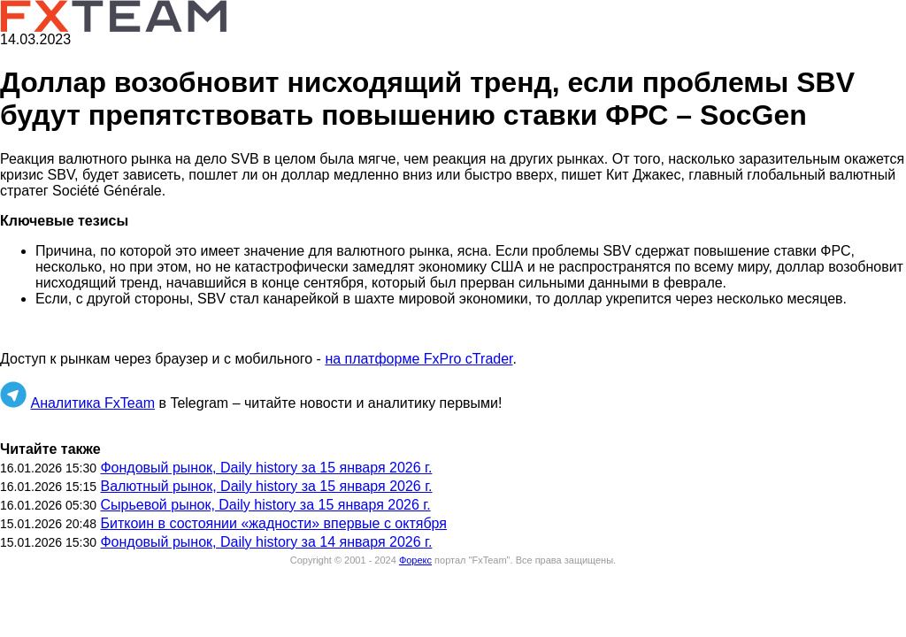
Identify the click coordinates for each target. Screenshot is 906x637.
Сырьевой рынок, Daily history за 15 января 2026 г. (265, 504)
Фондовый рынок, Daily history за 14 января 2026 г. (266, 541)
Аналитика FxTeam (92, 403)
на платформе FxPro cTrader (418, 358)
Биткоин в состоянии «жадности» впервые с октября (273, 523)
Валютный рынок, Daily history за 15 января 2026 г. (266, 486)
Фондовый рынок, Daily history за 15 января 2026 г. (266, 467)
